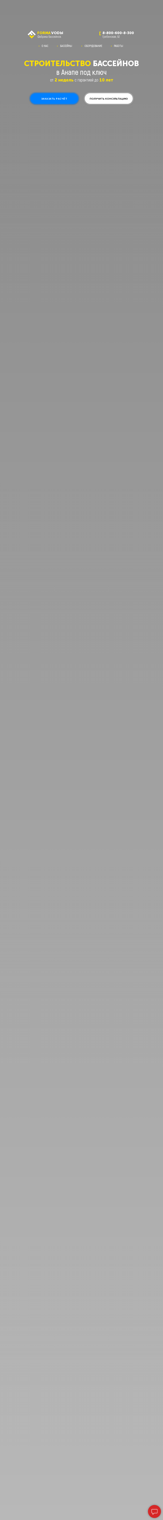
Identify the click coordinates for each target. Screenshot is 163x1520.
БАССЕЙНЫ (66, 46)
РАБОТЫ (118, 46)
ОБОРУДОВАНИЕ (93, 46)
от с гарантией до (81, 79)
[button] (54, 98)
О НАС (45, 46)
